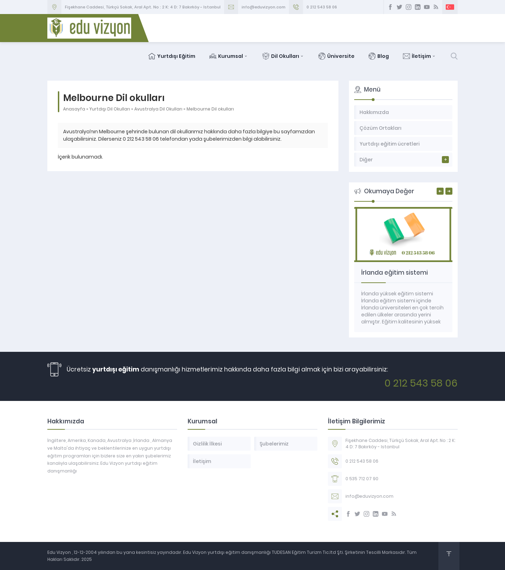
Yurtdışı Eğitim (171, 56)
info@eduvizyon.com (263, 7)
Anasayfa (74, 109)
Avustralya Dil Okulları (158, 109)
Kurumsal (228, 56)
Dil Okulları (283, 56)
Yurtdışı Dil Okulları (109, 109)
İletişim (419, 56)
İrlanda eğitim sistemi (394, 272)
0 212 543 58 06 (322, 7)
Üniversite (336, 56)
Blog (379, 56)
